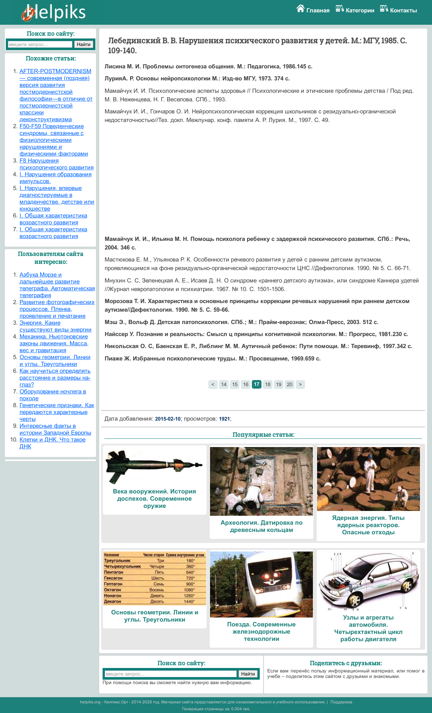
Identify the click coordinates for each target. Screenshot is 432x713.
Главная (318, 10)
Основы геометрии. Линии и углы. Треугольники (55, 360)
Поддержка (341, 702)
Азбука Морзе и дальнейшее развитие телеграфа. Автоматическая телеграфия (57, 285)
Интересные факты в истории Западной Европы (55, 429)
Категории (360, 10)
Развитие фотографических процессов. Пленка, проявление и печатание (57, 309)
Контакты (403, 10)
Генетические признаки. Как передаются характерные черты (57, 412)
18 (267, 384)
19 (278, 384)
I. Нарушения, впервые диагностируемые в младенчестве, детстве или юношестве (57, 198)
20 (289, 384)
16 (245, 384)
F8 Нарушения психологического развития (57, 164)
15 (234, 384)
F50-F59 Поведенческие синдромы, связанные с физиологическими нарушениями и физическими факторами (54, 140)
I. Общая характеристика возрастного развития (53, 219)
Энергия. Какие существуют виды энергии (56, 326)
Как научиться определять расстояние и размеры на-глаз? (55, 378)
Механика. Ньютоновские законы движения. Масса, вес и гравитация (54, 343)
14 (223, 384)
